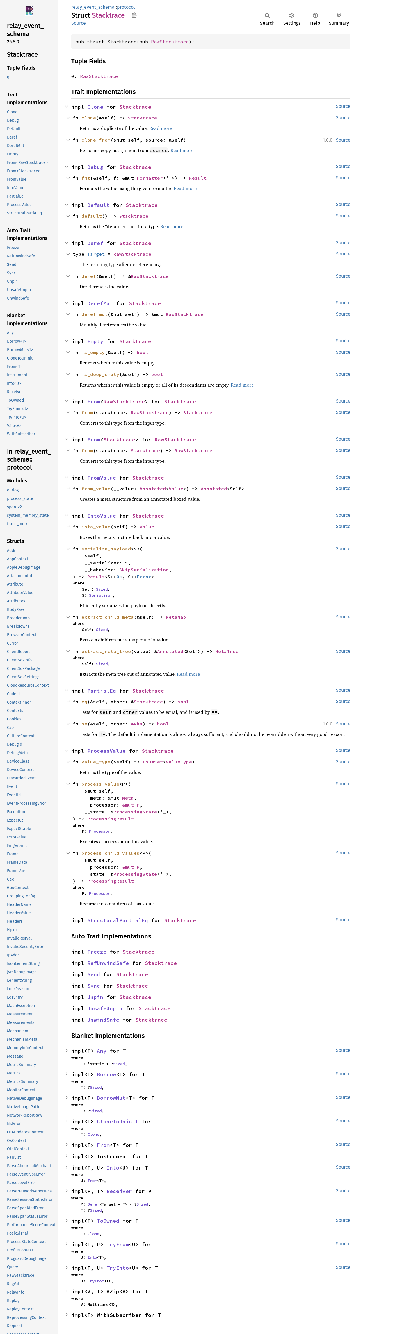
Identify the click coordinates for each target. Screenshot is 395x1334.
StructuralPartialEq (117, 920)
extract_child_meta (107, 617)
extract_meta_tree (106, 651)
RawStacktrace (170, 41)
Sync (93, 985)
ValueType (179, 762)
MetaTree (227, 651)
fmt (85, 178)
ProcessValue (106, 751)
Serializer (100, 595)
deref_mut (94, 314)
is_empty (93, 352)
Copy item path (134, 15)
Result (198, 178)
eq (84, 701)
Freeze (96, 951)
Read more (160, 128)
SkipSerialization (144, 570)
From (93, 401)
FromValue (101, 477)
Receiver (119, 1191)
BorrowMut (111, 1098)
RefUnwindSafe (108, 963)
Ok (119, 577)
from (87, 412)
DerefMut (100, 303)
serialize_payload (106, 549)
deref (88, 276)
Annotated (153, 488)
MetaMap (176, 617)
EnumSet (153, 762)
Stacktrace (135, 106)
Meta (128, 798)
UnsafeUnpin (104, 1008)
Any (101, 1050)
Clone (95, 106)
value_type (96, 762)
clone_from (96, 140)
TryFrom (117, 1244)
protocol (126, 7)
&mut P (131, 805)
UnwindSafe (103, 1019)
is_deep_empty (100, 374)
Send (93, 974)
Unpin (95, 997)
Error (144, 577)
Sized (102, 589)
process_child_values (110, 853)
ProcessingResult (110, 819)
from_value (96, 488)
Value (176, 488)
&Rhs (137, 724)
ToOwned (108, 1220)
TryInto (117, 1268)
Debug (95, 167)
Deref (95, 243)
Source (78, 23)
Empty (95, 341)
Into (112, 1167)
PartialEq (101, 690)
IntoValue (101, 515)
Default (98, 205)
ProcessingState (135, 812)
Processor (99, 831)
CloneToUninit (117, 1121)
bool (142, 352)
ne (84, 724)
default (91, 216)
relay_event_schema (93, 7)
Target (96, 254)
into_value (96, 527)
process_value (100, 784)
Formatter (150, 178)
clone (88, 118)
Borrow (106, 1074)
